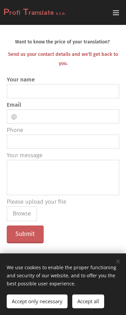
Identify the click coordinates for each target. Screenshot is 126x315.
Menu (116, 12)
